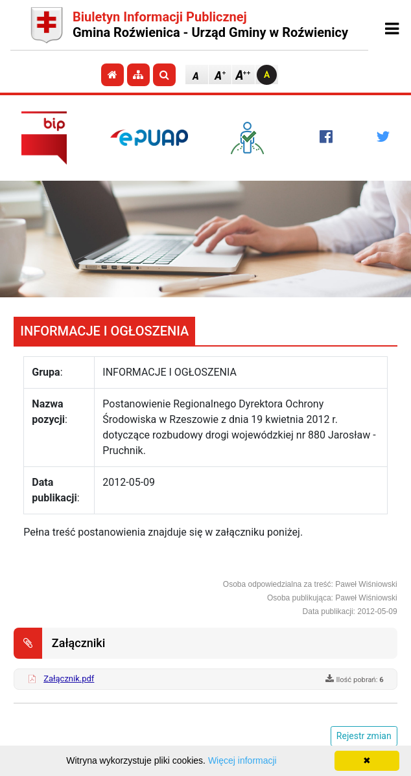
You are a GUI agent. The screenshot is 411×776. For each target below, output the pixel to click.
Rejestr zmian (364, 736)
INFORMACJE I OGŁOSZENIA (104, 331)
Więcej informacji (242, 760)
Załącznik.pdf (68, 678)
